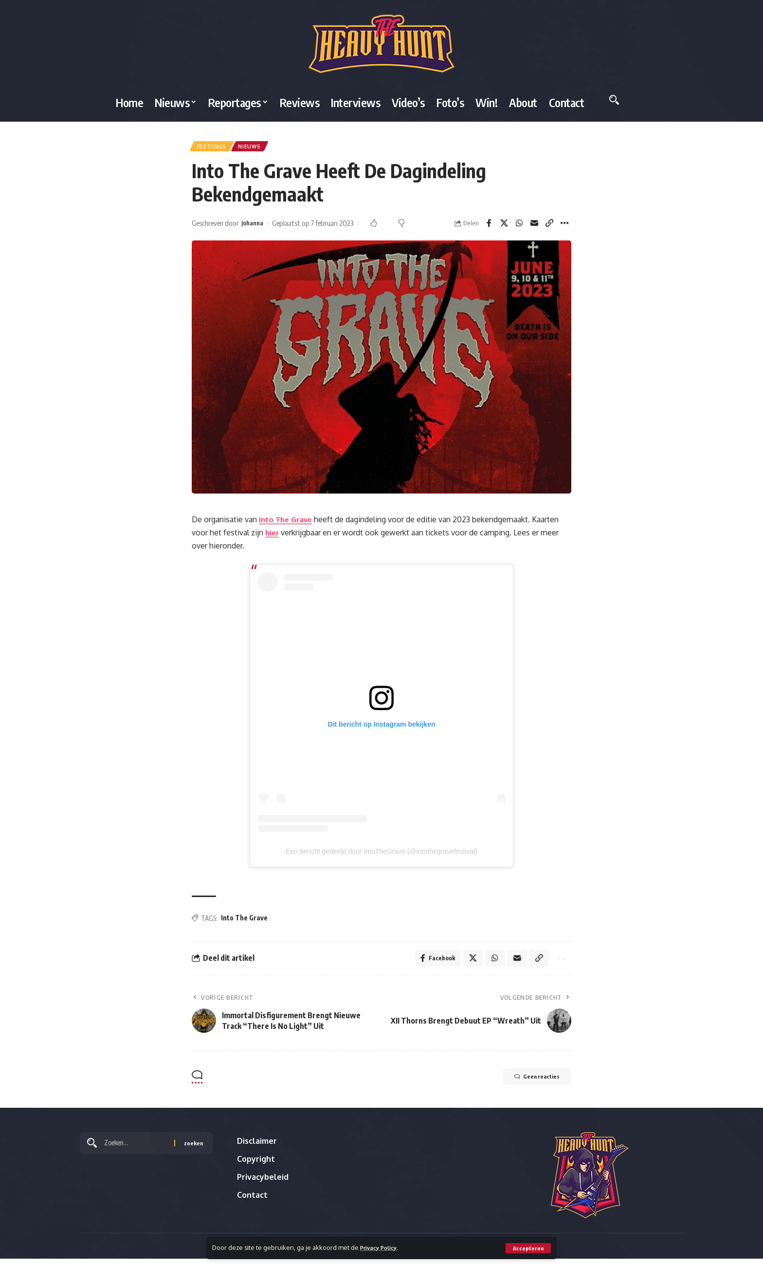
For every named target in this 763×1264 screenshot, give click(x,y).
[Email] (534, 226)
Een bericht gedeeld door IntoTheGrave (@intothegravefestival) (381, 854)
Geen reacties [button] (528, 1083)
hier (272, 535)
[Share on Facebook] (489, 226)
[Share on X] (504, 226)
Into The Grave (287, 522)
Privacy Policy (381, 1247)
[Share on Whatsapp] (519, 226)
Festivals (214, 147)
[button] (528, 1248)
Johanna (254, 225)
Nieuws (256, 147)
